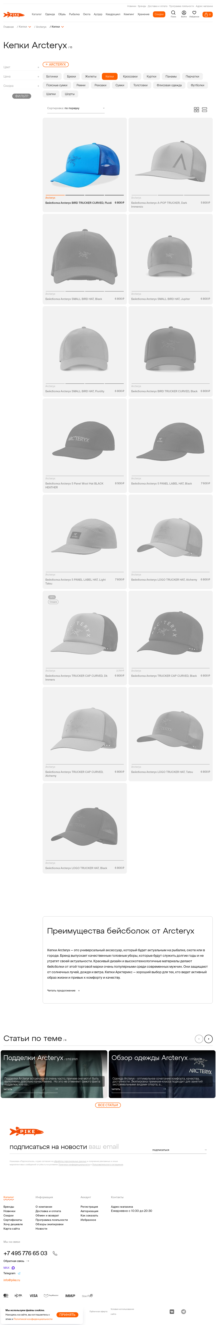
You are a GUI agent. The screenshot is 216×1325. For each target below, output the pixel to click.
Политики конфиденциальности (74, 1164)
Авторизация (89, 1210)
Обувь (62, 14)
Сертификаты (12, 1219)
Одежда (50, 14)
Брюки (71, 76)
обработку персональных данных (70, 1161)
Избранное (88, 1219)
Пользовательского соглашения (107, 1164)
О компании (44, 1206)
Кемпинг (129, 14)
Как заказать (89, 1215)
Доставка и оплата (157, 6)
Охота (86, 14)
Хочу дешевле (13, 1224)
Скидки (159, 14)
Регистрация (89, 1206)
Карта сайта (11, 1228)
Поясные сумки (56, 85)
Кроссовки (130, 76)
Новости (41, 1228)
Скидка (53, 602)
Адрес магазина (204, 6)
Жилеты (90, 76)
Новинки (131, 6)
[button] (208, 1038)
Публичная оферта (98, 1311)
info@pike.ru (11, 1280)
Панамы (171, 76)
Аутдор (98, 14)
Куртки (151, 76)
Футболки (197, 85)
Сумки (120, 85)
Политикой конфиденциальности (33, 1319)
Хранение (143, 14)
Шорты (70, 93)
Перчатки (192, 76)
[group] (54, 1074)
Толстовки (140, 85)
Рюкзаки (100, 85)
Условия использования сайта (122, 1311)
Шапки (51, 93)
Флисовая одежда (169, 85)
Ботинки (52, 76)
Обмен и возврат (47, 1215)
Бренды (142, 6)
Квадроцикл (113, 14)
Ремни (81, 85)
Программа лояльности (181, 6)
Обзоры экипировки (49, 1224)
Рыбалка (74, 14)
